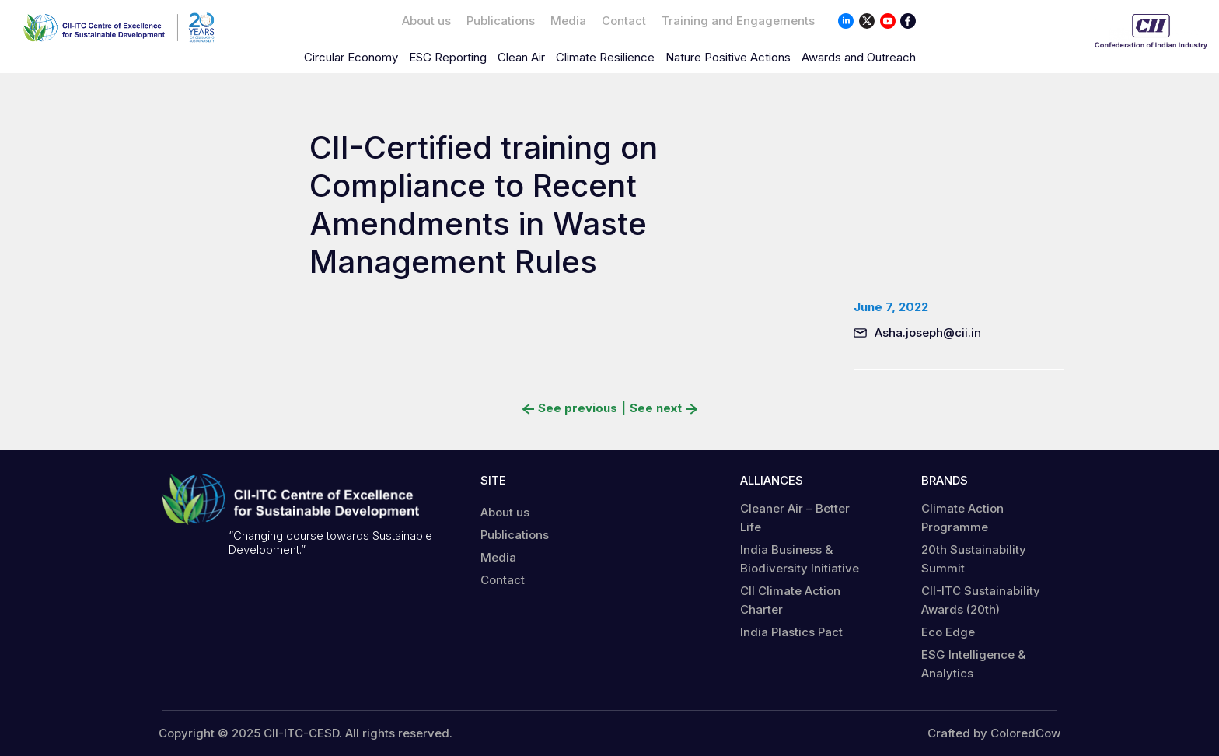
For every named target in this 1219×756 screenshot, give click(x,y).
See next (663, 408)
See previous (569, 408)
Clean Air (521, 57)
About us (426, 20)
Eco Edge (948, 632)
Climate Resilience (605, 57)
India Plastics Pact (791, 632)
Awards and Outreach (859, 57)
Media (568, 20)
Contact (624, 20)
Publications (500, 20)
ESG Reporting (448, 57)
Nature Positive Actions (728, 57)
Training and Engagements (738, 20)
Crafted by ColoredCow (993, 733)
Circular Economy (351, 57)
